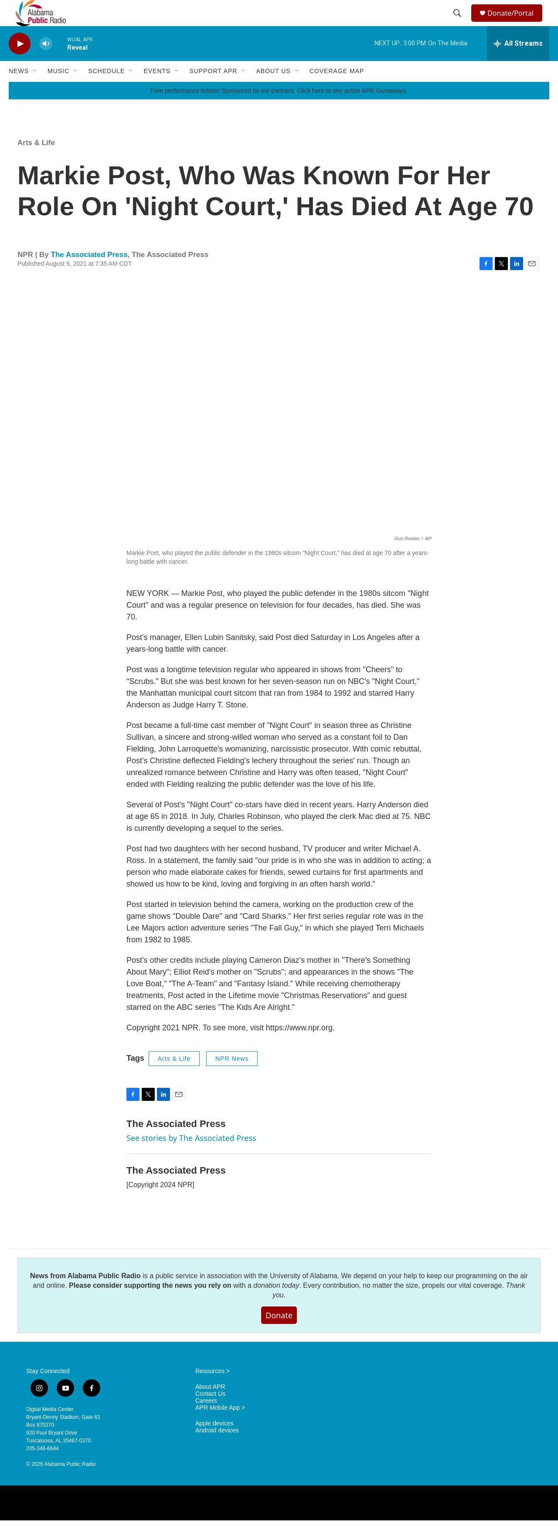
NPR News (231, 1078)
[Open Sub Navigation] (35, 90)
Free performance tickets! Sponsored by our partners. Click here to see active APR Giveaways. (278, 110)
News (19, 90)
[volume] (45, 63)
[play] (20, 63)
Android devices (217, 1450)
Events (156, 90)
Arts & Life (36, 162)
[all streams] (518, 63)
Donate (279, 1335)
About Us (273, 90)
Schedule (106, 90)
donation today (276, 1305)
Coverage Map (337, 90)
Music (58, 90)
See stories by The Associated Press (191, 1157)
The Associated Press (89, 274)
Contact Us (210, 1413)
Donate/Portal (515, 22)
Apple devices (214, 1443)
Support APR (213, 90)
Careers (206, 1420)
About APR (210, 1406)
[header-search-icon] (458, 23)
